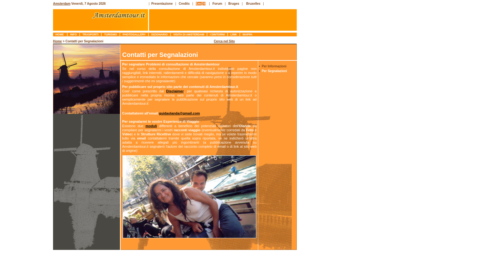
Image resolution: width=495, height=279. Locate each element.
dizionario (160, 34)
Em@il (201, 3)
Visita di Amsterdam (189, 34)
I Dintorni (217, 34)
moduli (151, 126)
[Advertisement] (27, 134)
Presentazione (162, 3)
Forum (217, 3)
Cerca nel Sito (224, 41)
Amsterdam (61, 3)
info (73, 34)
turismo (111, 34)
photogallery (134, 34)
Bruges (233, 3)
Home (60, 34)
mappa (247, 34)
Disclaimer (175, 91)
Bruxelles (253, 3)
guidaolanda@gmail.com (179, 113)
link (234, 34)
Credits (184, 3)
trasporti (90, 34)
